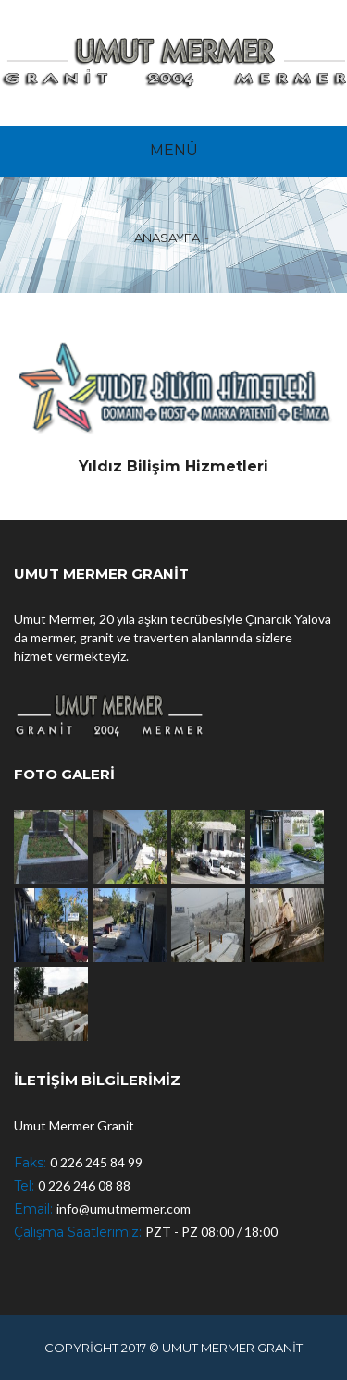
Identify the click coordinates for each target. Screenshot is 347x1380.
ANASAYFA (167, 237)
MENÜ (174, 150)
